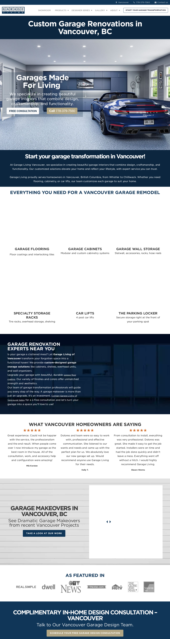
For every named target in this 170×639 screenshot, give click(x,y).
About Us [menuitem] (118, 602)
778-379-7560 (141, 2)
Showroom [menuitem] (119, 591)
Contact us (161, 2)
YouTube (148, 606)
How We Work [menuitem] (121, 606)
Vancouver (122, 2)
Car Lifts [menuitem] (91, 606)
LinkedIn (148, 598)
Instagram (149, 594)
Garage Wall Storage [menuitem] (97, 598)
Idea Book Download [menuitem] (124, 610)
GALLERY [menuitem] (100, 10)
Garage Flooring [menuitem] (95, 591)
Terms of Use (62, 622)
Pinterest (148, 602)
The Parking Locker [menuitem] (96, 610)
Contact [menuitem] (117, 598)
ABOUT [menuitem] (114, 10)
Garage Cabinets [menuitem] (95, 594)
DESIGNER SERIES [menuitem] (81, 10)
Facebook (149, 591)
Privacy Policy (47, 622)
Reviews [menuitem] (118, 594)
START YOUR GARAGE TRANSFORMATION (146, 10)
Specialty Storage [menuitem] (95, 602)
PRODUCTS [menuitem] (60, 10)
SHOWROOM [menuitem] (44, 10)
